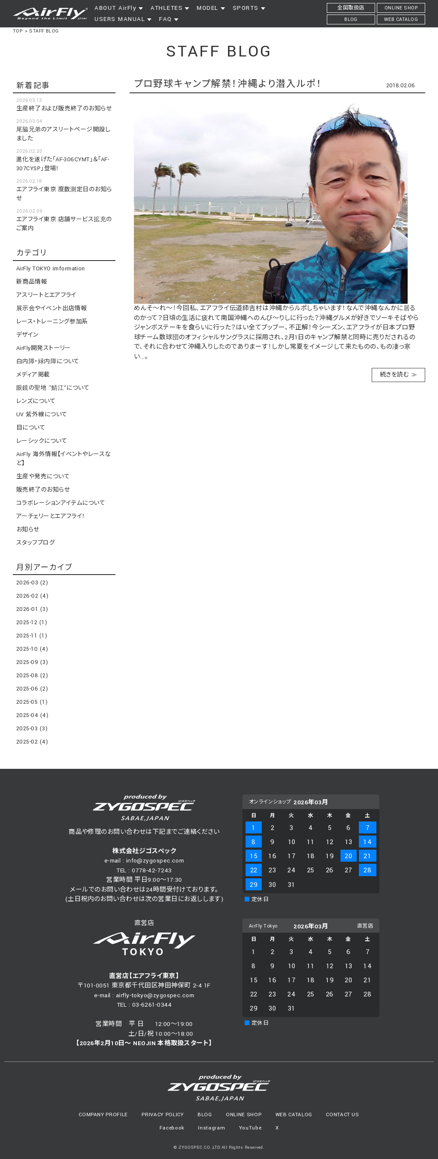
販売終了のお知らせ (43, 490)
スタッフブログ (35, 543)
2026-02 (32, 596)
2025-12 (31, 622)
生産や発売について (43, 476)
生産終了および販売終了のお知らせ (64, 109)
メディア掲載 (33, 375)
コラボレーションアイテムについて (60, 503)
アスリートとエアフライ (46, 295)
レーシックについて (41, 441)
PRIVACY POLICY (162, 1114)
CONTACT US (342, 1114)
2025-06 (32, 689)
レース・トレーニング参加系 (52, 322)
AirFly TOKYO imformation (50, 269)
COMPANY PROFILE (103, 1114)
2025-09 (32, 662)
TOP (17, 31)
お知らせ (27, 530)
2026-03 (32, 583)
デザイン (27, 335)
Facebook (172, 1128)
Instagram (211, 1128)
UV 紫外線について (42, 414)
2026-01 (32, 609)
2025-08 (32, 675)
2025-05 (31, 702)
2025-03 (31, 728)
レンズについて (36, 401)
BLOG (205, 1114)
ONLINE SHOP (243, 1114)
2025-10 (32, 649)
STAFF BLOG (44, 31)
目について (30, 428)
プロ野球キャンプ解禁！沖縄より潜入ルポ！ (228, 84)
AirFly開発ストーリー (43, 348)
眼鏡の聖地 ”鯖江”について (52, 388)
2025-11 (31, 636)
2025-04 (32, 715)
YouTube (250, 1128)
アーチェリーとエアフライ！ (51, 516)
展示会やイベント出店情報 (51, 308)
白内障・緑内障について (48, 361)
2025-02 (32, 742)
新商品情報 (31, 282)
